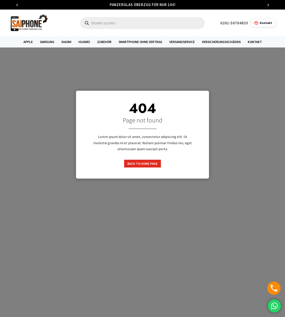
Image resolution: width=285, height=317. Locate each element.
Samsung (47, 41)
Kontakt (255, 41)
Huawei (84, 41)
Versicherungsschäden (221, 41)
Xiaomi (66, 41)
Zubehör (104, 41)
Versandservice (182, 41)
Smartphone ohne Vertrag (140, 41)
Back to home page (142, 163)
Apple (28, 41)
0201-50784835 (234, 23)
